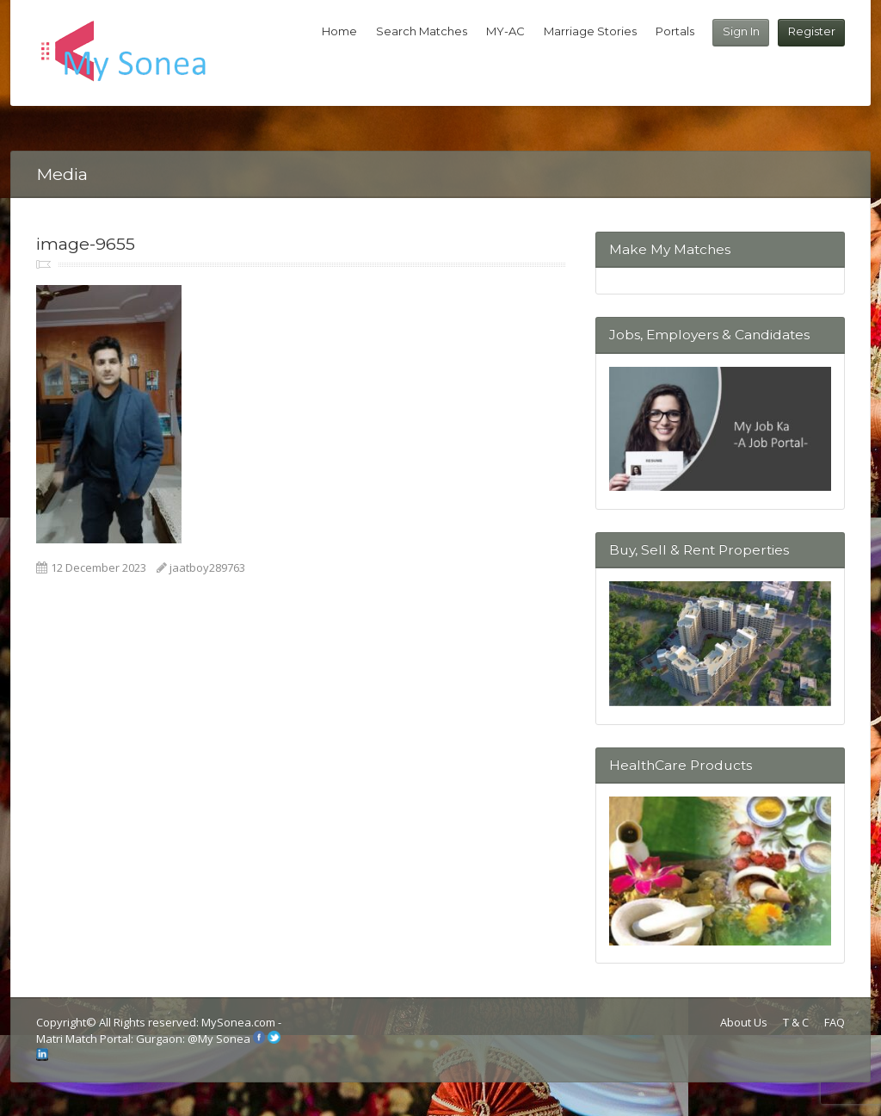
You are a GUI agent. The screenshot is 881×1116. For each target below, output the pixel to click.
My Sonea (224, 1039)
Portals (675, 31)
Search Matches (421, 31)
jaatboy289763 (207, 567)
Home (339, 31)
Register (811, 31)
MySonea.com (239, 1022)
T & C (796, 1022)
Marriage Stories (590, 31)
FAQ (834, 1022)
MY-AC (505, 31)
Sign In (741, 31)
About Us (743, 1022)
